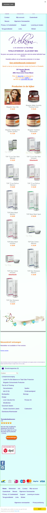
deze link (20, 76)
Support (23, 25)
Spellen (27, 388)
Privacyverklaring (38, 502)
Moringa (25, 394)
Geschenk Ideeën (7, 406)
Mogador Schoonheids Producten (14, 382)
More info (16, 511)
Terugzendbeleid (7, 29)
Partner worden (4, 350)
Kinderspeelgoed (30, 391)
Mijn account (20, 17)
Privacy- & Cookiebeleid (8, 25)
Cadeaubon (28, 408)
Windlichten (7, 403)
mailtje (27, 78)
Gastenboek (33, 17)
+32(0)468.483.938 (26, 79)
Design (4, 397)
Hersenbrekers (8, 388)
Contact (6, 17)
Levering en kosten (37, 25)
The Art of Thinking (8, 385)
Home (7, 13)
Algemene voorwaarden (22, 502)
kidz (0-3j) (6, 391)
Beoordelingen (11, 437)
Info (33, 13)
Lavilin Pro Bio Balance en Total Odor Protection (18, 379)
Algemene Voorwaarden (22, 21)
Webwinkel (20, 13)
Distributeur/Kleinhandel (9, 411)
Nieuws (7, 21)
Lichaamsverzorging (8, 376)
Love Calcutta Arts (9, 400)
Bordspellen (5, 394)
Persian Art (28, 400)
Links (20, 29)
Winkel (33, 29)
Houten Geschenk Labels (11, 408)
